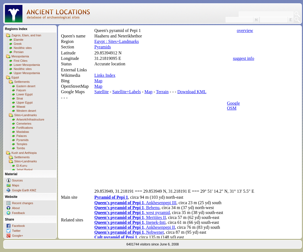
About (16, 208)
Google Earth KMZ (24, 190)
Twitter (16, 230)
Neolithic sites (23, 47)
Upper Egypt (24, 102)
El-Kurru (21, 165)
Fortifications (24, 127)
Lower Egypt (24, 94)
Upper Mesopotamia (27, 73)
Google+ (17, 235)
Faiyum (21, 90)
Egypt (15, 77)
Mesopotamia (20, 56)
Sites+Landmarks (25, 115)
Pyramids (22, 140)
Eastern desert (25, 86)
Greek (18, 43)
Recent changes (22, 203)
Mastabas (22, 131)
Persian (19, 52)
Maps (15, 185)
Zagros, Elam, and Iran (26, 35)
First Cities (20, 60)
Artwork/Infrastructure (30, 119)
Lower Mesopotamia (27, 64)
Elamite (19, 39)
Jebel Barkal (24, 169)
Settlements (22, 81)
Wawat (20, 106)
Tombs (20, 148)
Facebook (18, 225)
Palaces (21, 135)
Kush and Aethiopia (24, 152)
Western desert (26, 110)
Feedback (18, 213)
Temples (21, 144)
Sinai (19, 98)
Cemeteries (23, 123)
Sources (17, 180)
